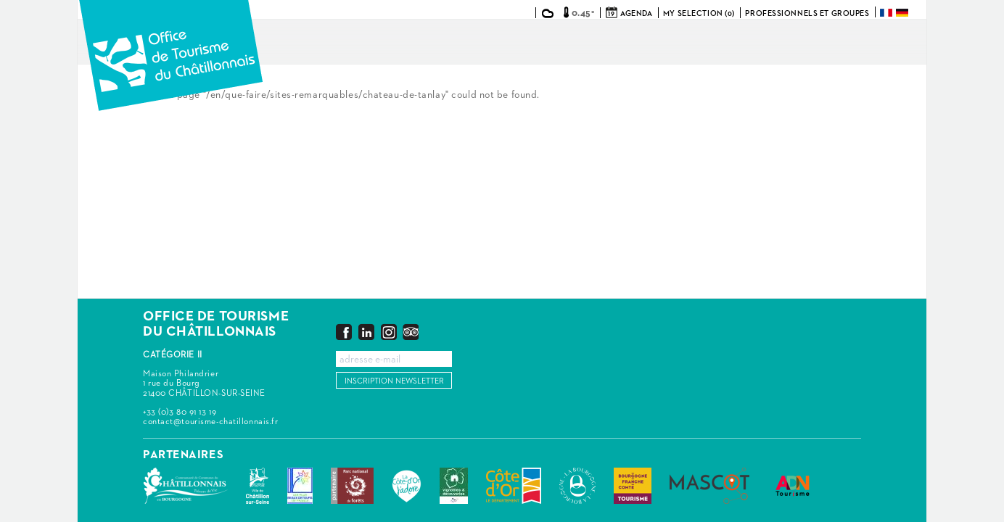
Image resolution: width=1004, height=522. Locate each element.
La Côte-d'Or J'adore (406, 486)
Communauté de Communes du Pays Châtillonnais (185, 486)
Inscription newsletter (394, 381)
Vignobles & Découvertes (454, 486)
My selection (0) (699, 13)
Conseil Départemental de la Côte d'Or (513, 486)
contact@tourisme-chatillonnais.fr (210, 422)
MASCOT (709, 486)
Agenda (636, 13)
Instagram (389, 331)
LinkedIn (366, 331)
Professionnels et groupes (807, 13)
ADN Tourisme (793, 486)
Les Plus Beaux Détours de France (300, 486)
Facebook (344, 331)
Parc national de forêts (352, 486)
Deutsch (903, 13)
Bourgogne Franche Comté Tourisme (632, 486)
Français (887, 13)
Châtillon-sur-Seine (257, 486)
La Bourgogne (577, 486)
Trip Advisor (411, 331)
